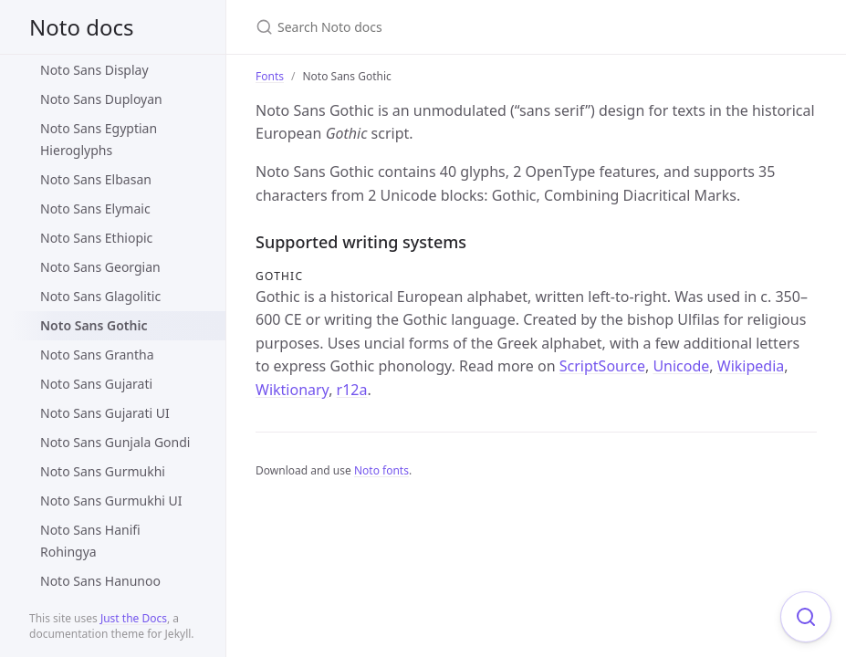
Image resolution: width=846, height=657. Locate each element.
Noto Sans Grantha (97, 354)
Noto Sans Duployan (101, 99)
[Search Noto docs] (470, 27)
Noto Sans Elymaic (95, 208)
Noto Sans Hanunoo (100, 580)
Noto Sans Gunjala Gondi (115, 442)
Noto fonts (381, 470)
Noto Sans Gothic (93, 325)
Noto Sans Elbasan (95, 179)
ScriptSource (602, 366)
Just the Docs (133, 618)
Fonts (270, 76)
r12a (352, 390)
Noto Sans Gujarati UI (105, 413)
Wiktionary (292, 390)
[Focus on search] (805, 616)
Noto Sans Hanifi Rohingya (90, 540)
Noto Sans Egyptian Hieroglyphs (98, 139)
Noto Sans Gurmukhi (102, 471)
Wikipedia (751, 366)
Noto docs (81, 27)
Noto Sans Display (94, 69)
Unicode (681, 366)
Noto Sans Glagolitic (100, 296)
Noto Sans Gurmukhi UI (111, 500)
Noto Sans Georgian (100, 267)
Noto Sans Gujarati (96, 383)
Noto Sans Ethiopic (96, 237)
